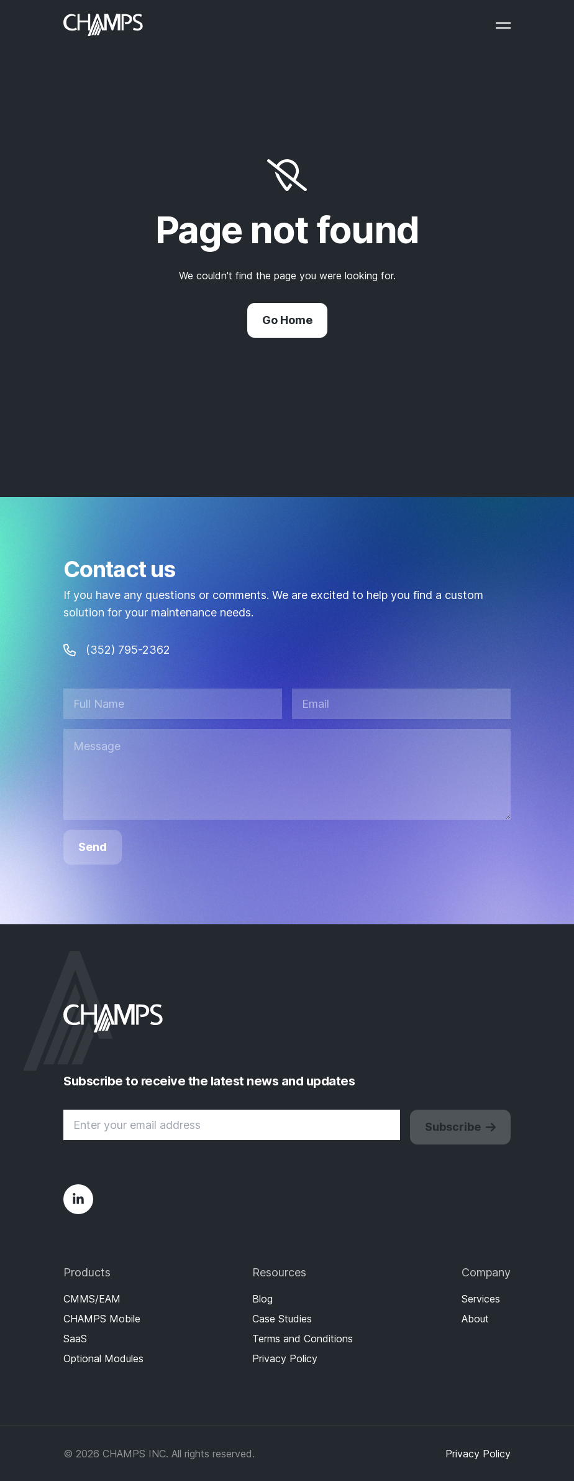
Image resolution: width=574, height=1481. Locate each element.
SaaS (75, 1338)
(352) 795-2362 (116, 649)
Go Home (287, 320)
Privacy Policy (284, 1358)
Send (92, 846)
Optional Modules (103, 1358)
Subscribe (460, 1126)
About (475, 1318)
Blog (262, 1299)
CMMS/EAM (92, 1299)
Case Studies (282, 1318)
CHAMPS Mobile (101, 1318)
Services (481, 1299)
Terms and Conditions (302, 1338)
